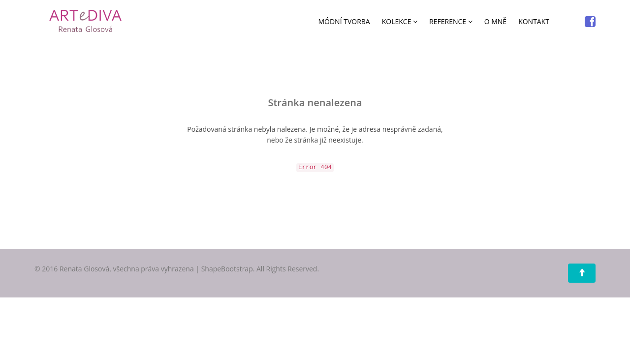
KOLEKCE (399, 21)
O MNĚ (495, 21)
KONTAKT (533, 21)
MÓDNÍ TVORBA (344, 21)
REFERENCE (450, 21)
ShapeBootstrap (227, 268)
